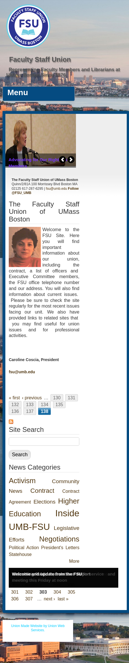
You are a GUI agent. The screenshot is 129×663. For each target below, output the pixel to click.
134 (44, 404)
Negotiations (59, 539)
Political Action (24, 547)
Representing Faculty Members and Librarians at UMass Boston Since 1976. (63, 72)
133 (30, 404)
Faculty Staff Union (40, 59)
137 (30, 411)
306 (15, 598)
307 (29, 598)
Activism (22, 481)
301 (15, 592)
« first (14, 397)
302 (29, 592)
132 (15, 404)
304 (57, 592)
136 (15, 411)
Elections (45, 502)
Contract (42, 490)
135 (59, 404)
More (74, 561)
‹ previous (32, 397)
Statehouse (20, 554)
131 (71, 397)
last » (63, 598)
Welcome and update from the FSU (47, 574)
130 (57, 397)
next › (49, 598)
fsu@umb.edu (56, 189)
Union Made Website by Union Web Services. (38, 628)
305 (71, 592)
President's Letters (60, 547)
